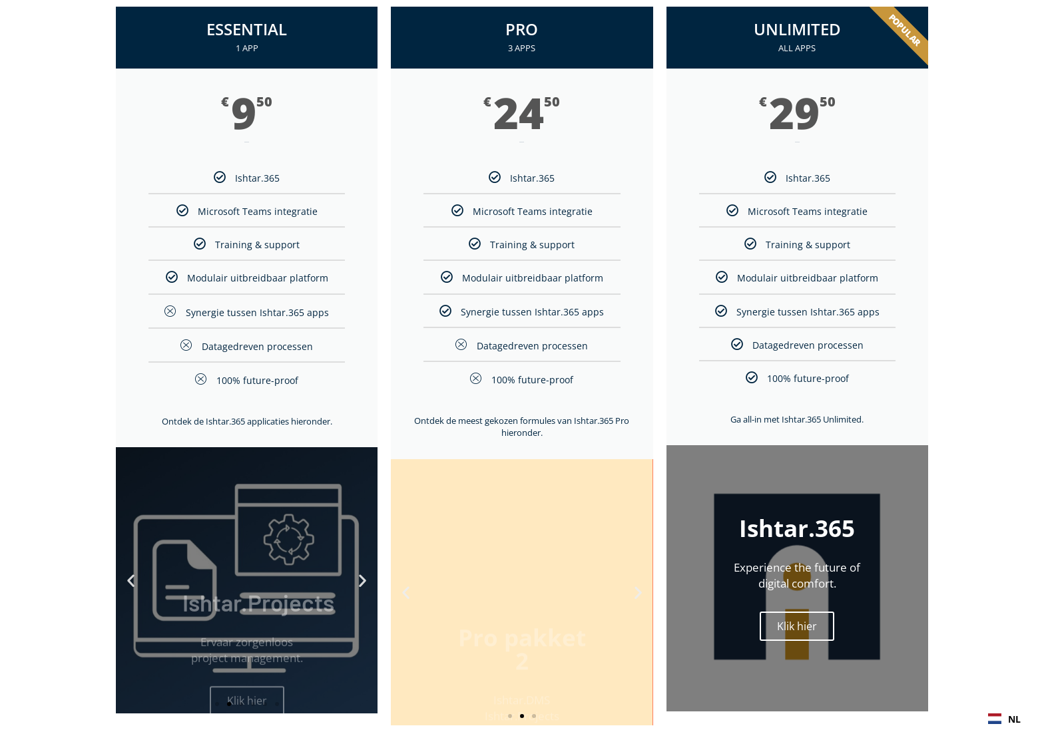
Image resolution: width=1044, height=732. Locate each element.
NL (1004, 719)
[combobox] (1004, 718)
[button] (131, 580)
